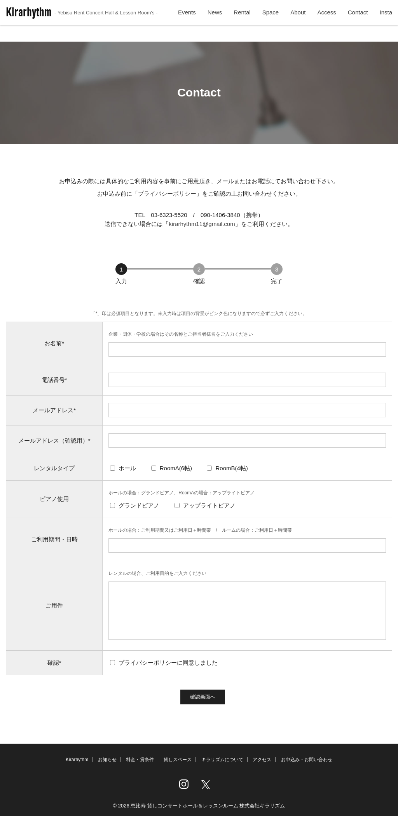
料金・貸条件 (140, 759)
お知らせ (107, 759)
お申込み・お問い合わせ (306, 759)
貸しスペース (178, 759)
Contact (358, 22)
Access (326, 22)
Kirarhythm (82, 22)
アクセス (262, 759)
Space (270, 22)
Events (187, 22)
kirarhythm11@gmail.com (202, 224)
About (297, 22)
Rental (242, 22)
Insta (385, 22)
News (215, 22)
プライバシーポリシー (167, 193)
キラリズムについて (222, 759)
